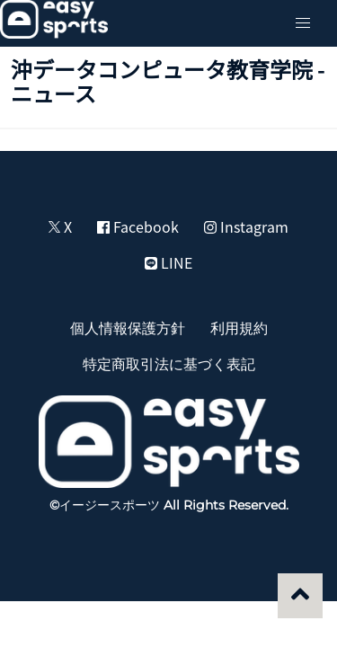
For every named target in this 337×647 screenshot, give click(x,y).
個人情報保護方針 (127, 327)
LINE (168, 262)
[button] (302, 23)
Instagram (246, 226)
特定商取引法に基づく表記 (169, 363)
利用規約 (239, 327)
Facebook (138, 226)
